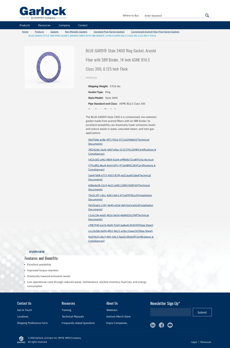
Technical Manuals (73, 316)
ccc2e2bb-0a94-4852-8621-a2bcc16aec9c (120, 230)
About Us (112, 303)
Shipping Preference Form (32, 322)
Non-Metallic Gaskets (76, 31)
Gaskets (54, 31)
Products (25, 25)
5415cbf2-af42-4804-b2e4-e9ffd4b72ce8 (121, 159)
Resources (44, 25)
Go (207, 15)
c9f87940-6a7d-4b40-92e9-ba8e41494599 (120, 225)
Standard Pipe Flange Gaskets (109, 31)
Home (25, 31)
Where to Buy (131, 15)
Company (64, 25)
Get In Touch (24, 309)
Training (66, 309)
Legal (194, 342)
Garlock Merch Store (118, 316)
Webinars (111, 309)
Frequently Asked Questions (78, 322)
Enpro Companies (116, 322)
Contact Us (24, 303)
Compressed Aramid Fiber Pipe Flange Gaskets (155, 31)
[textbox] (177, 15)
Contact (82, 25)
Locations (22, 316)
